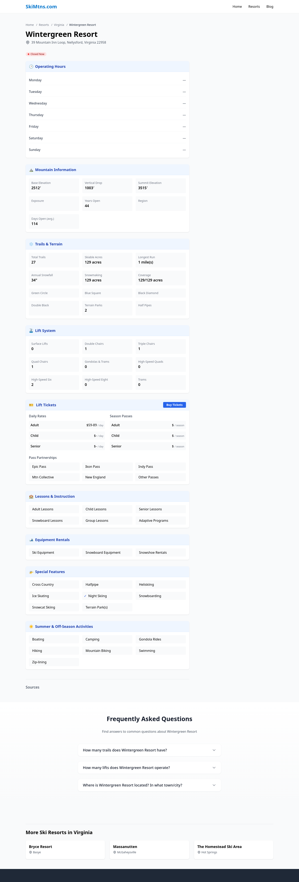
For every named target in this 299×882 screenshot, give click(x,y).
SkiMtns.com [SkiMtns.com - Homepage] (41, 6)
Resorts (254, 6)
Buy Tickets (174, 405)
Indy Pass (146, 466)
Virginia (59, 25)
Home (237, 6)
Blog (269, 6)
